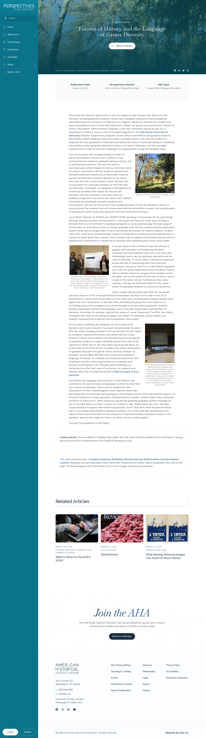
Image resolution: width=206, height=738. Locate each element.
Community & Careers (121, 684)
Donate (28, 732)
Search (146, 684)
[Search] (19, 18)
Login (145, 678)
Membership (149, 671)
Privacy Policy (173, 665)
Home (58, 70)
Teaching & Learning (121, 671)
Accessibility (172, 671)
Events (114, 678)
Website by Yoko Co (177, 733)
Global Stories (109, 554)
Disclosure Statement (177, 678)
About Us (147, 665)
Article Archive (69, 70)
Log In (10, 732)
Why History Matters (121, 665)
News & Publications (121, 690)
